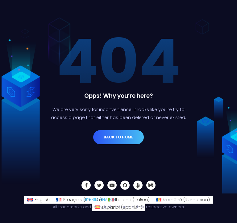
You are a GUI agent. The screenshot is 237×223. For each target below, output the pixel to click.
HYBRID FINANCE (99, 199)
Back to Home (118, 137)
